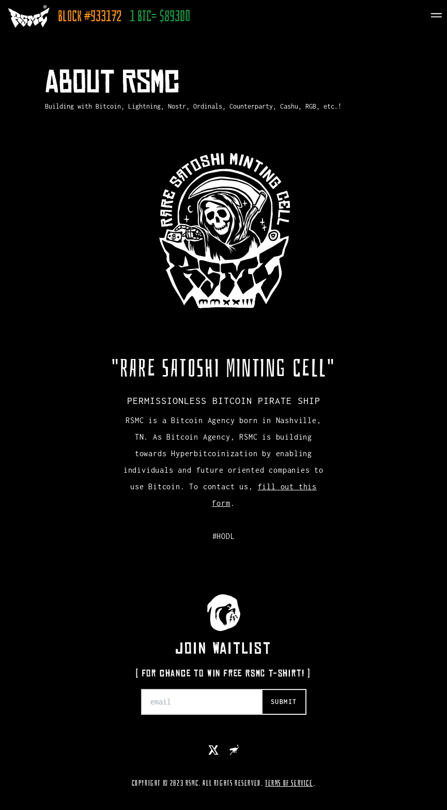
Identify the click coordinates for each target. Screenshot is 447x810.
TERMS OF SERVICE (289, 783)
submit (284, 702)
